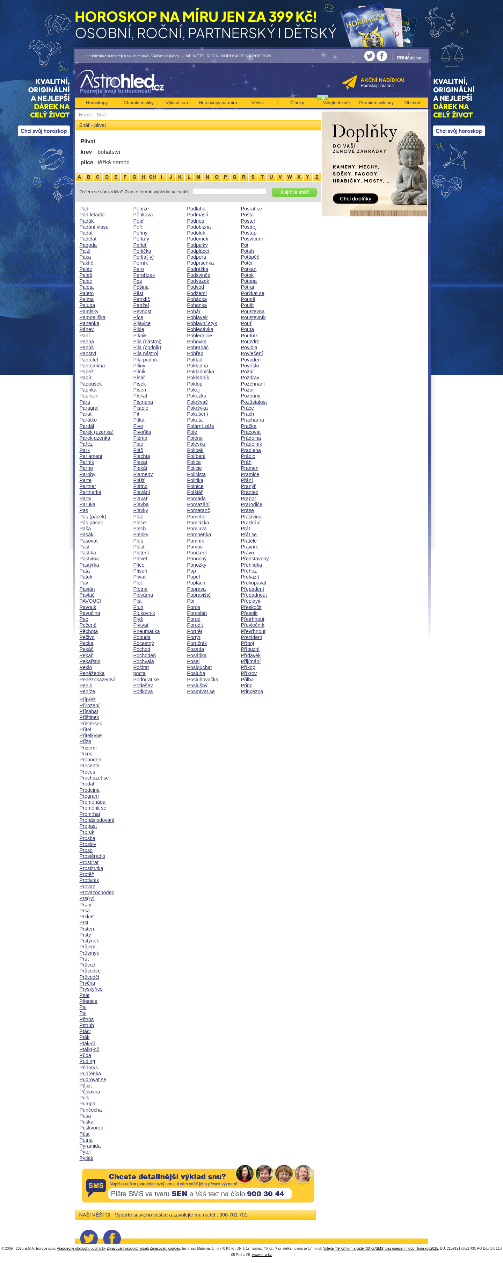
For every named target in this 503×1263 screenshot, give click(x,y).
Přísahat (89, 711)
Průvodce (90, 971)
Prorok (87, 832)
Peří (138, 227)
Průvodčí (90, 977)
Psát (85, 995)
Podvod (195, 287)
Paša (85, 528)
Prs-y (86, 904)
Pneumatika (146, 631)
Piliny (139, 365)
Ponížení (197, 552)
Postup (249, 233)
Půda (86, 1055)
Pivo (138, 426)
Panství (88, 353)
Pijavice (142, 323)
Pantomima (92, 365)
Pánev (87, 329)
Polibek (195, 450)
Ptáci (85, 1031)
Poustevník (253, 317)
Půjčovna (90, 1092)
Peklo (86, 667)
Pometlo (196, 516)
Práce (247, 408)
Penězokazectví (97, 679)
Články (297, 102)
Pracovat (251, 432)
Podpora (196, 257)
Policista (196, 474)
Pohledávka (200, 329)
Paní (85, 335)
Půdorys (89, 1067)
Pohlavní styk (202, 323)
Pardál (87, 426)
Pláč (138, 450)
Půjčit (86, 1086)
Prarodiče (252, 504)
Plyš (138, 619)
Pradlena (251, 450)
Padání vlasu (94, 227)
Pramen (249, 468)
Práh (246, 462)
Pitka (139, 420)
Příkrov (249, 673)
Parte (86, 480)
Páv (84, 583)
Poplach (196, 583)
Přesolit (249, 613)
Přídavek (251, 655)
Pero (138, 269)
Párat (86, 414)
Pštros (87, 1019)
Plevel (140, 558)
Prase (247, 510)
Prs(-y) (87, 898)
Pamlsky (89, 311)
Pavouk (88, 607)
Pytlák (86, 1158)
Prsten (87, 929)
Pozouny (251, 396)
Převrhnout (253, 631)
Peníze (87, 691)
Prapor (248, 498)
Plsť (137, 601)
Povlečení (252, 353)
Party (86, 498)
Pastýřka (89, 565)
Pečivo (87, 637)
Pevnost (142, 311)
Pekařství (90, 661)
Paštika (88, 552)
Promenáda (92, 802)
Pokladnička (200, 371)
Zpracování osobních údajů (128, 1248)
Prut (84, 959)
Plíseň (140, 571)
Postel (248, 221)
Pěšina (141, 287)
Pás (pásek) (93, 516)
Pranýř (248, 486)
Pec (84, 619)
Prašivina (251, 516)
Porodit (195, 625)
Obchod (412, 102)
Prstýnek (89, 940)
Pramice (250, 474)
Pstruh (87, 1025)
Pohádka (197, 299)
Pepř (138, 221)
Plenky (140, 534)
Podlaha (196, 208)
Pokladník (198, 377)
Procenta (90, 765)
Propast (88, 826)
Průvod (88, 965)
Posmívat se (201, 691)
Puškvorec (91, 1128)
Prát (245, 528)
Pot (245, 245)
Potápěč (250, 257)
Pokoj (193, 390)
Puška (87, 1122)
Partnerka (90, 492)
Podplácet (198, 251)
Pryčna (87, 983)
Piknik (140, 335)
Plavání (141, 492)
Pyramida (90, 1146)
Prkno (86, 753)
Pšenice (88, 1001)
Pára (85, 402)
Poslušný (197, 685)
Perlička (142, 251)
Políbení (196, 456)
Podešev (143, 685)
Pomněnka (199, 534)
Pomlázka (198, 522)
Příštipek (89, 717)
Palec (86, 281)
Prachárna (252, 420)
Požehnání (253, 384)
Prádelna (251, 438)
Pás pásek (91, 522)
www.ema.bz (262, 1255)
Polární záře (200, 426)
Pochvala (143, 661)
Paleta (87, 287)
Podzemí (197, 293)
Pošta (247, 214)
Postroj (249, 227)
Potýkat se (252, 293)
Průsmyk (89, 953)
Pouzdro (250, 341)
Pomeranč (198, 510)
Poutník (249, 335)
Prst (84, 922)
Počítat (141, 667)
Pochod (142, 649)
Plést (139, 547)
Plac (138, 444)
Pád (84, 208)
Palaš (86, 275)
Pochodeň (144, 655)
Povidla (249, 347)
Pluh (138, 607)
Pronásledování (97, 820)
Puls (84, 1097)
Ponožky (196, 565)
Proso (86, 850)
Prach (247, 414)
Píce (138, 317)
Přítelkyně (91, 735)
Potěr (247, 263)
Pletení (141, 552)
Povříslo (250, 365)
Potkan (249, 269)
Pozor (247, 390)
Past (85, 547)
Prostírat (89, 862)
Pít (136, 414)
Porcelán (197, 613)
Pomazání (198, 504)
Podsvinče (198, 275)
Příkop (248, 667)
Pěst (138, 293)
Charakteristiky (139, 102)
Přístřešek (91, 723)
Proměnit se (93, 808)
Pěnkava (143, 214)
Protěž (87, 874)
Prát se (249, 534)
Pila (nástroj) (147, 341)
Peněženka (92, 673)
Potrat (247, 287)
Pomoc (195, 547)
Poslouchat (199, 667)
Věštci (258, 102)
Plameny (143, 474)
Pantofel (89, 360)
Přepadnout (254, 595)
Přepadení (252, 589)
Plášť (139, 480)
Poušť (247, 305)
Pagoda (88, 245)
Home (85, 114)
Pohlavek (197, 317)
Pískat (140, 396)
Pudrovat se (93, 1079)
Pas (84, 510)
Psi (83, 1007)
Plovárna (143, 595)
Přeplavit (251, 601)
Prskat (87, 916)
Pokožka (196, 396)
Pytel (85, 1152)
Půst (85, 1134)
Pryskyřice (91, 989)
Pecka (87, 643)
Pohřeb (195, 353)
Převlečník (252, 625)
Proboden (90, 759)
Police (194, 462)
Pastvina (89, 558)
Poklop (195, 384)
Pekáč (87, 649)
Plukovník (144, 613)
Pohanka (197, 305)
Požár (247, 371)
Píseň (139, 390)
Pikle (138, 329)
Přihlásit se (409, 57)
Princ (247, 685)
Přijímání (251, 661)
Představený (255, 558)
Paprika (88, 390)
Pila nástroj (145, 353)
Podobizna (199, 227)
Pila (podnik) (147, 347)
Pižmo (140, 438)
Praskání (251, 522)
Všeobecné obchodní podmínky (81, 1248)
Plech (139, 528)
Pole (192, 432)
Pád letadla (92, 214)
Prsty (85, 935)
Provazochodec (97, 892)
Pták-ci (87, 1043)
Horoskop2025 (426, 1248)
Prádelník (251, 444)
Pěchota (89, 631)
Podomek (198, 239)
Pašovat (89, 541)
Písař (139, 377)
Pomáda (196, 498)
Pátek (86, 577)
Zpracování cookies (165, 1248)
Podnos (195, 221)
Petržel (141, 305)
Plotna (140, 589)
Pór (191, 601)
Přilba (247, 679)
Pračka (249, 426)
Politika (195, 480)
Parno (86, 468)
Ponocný (197, 558)
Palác (86, 269)
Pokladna (197, 365)
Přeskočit (251, 607)
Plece (139, 522)
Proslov (88, 844)
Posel (193, 661)
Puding (87, 1061)
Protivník (89, 880)
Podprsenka (200, 263)
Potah (247, 251)
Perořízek (144, 275)
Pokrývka (197, 408)
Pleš (138, 541)
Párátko (88, 420)
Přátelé (249, 541)
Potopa (249, 281)
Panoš (87, 347)
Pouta (247, 329)
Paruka (88, 504)
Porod (194, 619)
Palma (87, 299)
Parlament (91, 456)
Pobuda (142, 637)
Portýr (194, 637)
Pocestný (143, 643)
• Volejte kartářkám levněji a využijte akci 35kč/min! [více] (127, 55)
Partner (88, 486)
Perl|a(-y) (143, 257)
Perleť (140, 245)
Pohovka (197, 341)
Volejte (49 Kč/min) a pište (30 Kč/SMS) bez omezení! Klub (368, 1248)
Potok (247, 275)
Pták (85, 1037)
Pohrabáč (198, 347)
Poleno (195, 438)
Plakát (140, 468)
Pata (85, 571)
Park (85, 450)
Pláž (138, 516)
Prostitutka (91, 868)
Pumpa (88, 1103)
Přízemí (88, 748)
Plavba (141, 504)
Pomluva (197, 528)
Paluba (87, 305)
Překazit (250, 577)
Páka (85, 257)
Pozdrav (250, 377)
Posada (195, 649)
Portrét (194, 631)
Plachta (141, 456)
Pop (191, 571)
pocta (139, 673)
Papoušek (91, 384)
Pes (137, 281)
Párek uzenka (95, 438)
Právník (249, 547)
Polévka (196, 444)
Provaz (87, 886)
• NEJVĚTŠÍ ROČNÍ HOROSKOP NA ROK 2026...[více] (233, 55)
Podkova (143, 691)
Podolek (196, 233)
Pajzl (85, 251)
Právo (247, 552)
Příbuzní (250, 649)
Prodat (87, 784)
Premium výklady (376, 102)
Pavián (87, 589)
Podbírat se (146, 679)
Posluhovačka (203, 679)
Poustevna (253, 311)
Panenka (90, 323)
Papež (87, 371)
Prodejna (90, 790)
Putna (86, 1140)
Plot (137, 583)
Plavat (140, 498)
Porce (194, 607)
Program (89, 796)
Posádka (197, 655)
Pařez (86, 444)
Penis (86, 685)
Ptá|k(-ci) (90, 1049)
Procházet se (94, 778)
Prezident (251, 637)
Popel (193, 577)
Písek (139, 384)
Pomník (195, 541)
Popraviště (199, 595)
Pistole (140, 408)
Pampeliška (92, 317)
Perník (140, 263)
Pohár (194, 311)
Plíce (139, 565)
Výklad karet (178, 102)
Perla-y (141, 239)
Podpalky (197, 245)
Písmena (143, 402)
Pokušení (197, 414)
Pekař (86, 655)
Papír (86, 377)
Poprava (196, 589)
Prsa (85, 910)
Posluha (196, 673)
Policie (194, 468)
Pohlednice (199, 335)
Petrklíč (141, 299)
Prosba (88, 838)
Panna (87, 341)
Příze (86, 741)
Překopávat (254, 583)
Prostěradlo (92, 856)
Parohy (88, 474)
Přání (247, 480)
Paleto (87, 293)
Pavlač (87, 595)
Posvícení (252, 239)
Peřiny (140, 233)
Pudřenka (90, 1073)
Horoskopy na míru (218, 102)
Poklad (195, 360)
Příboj (247, 643)
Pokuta (195, 420)
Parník (87, 462)
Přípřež (88, 699)
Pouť (246, 323)
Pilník (139, 371)
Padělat (88, 239)
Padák (87, 221)
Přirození (90, 705)
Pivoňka (142, 432)
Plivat (139, 577)
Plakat (140, 462)
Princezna (252, 691)
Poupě (248, 299)
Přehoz (249, 571)
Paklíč (86, 263)
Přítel (86, 729)
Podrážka (198, 269)
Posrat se (251, 208)
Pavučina (90, 613)
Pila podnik (145, 360)
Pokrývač (197, 402)
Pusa (85, 1116)
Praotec (249, 492)
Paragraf (89, 408)
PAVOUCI (91, 601)
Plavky (140, 510)
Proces (87, 772)
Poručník (197, 643)
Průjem (88, 946)
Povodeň (251, 360)
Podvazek (198, 281)
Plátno (140, 486)
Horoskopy (97, 102)
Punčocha (91, 1110)
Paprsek (89, 396)
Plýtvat (140, 625)
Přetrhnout (252, 619)
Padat (86, 233)
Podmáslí (197, 214)
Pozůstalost (254, 402)
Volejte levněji (337, 102)
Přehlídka (251, 565)
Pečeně (88, 625)
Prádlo (248, 456)
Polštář (195, 492)
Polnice (195, 486)
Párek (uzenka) (97, 432)
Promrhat (90, 814)
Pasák (87, 534)
